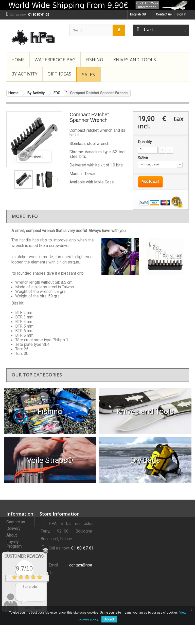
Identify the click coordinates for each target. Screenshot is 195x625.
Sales (88, 74)
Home (18, 59)
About (11, 535)
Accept (109, 619)
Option (143, 157)
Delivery (13, 528)
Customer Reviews (24, 556)
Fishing (94, 59)
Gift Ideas (59, 74)
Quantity (145, 142)
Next (58, 179)
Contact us (164, 14)
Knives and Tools (134, 59)
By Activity (24, 74)
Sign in (181, 14)
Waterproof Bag (55, 59)
